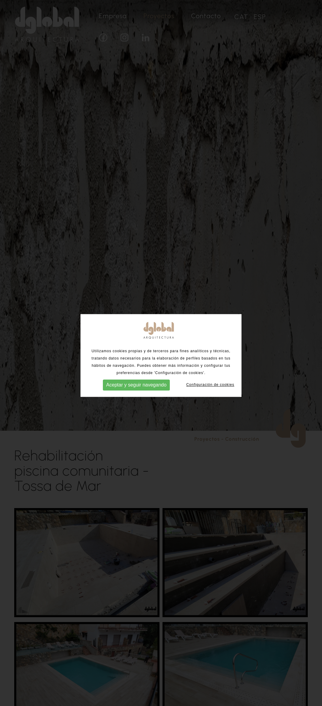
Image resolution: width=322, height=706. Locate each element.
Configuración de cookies (210, 385)
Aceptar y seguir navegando (136, 385)
